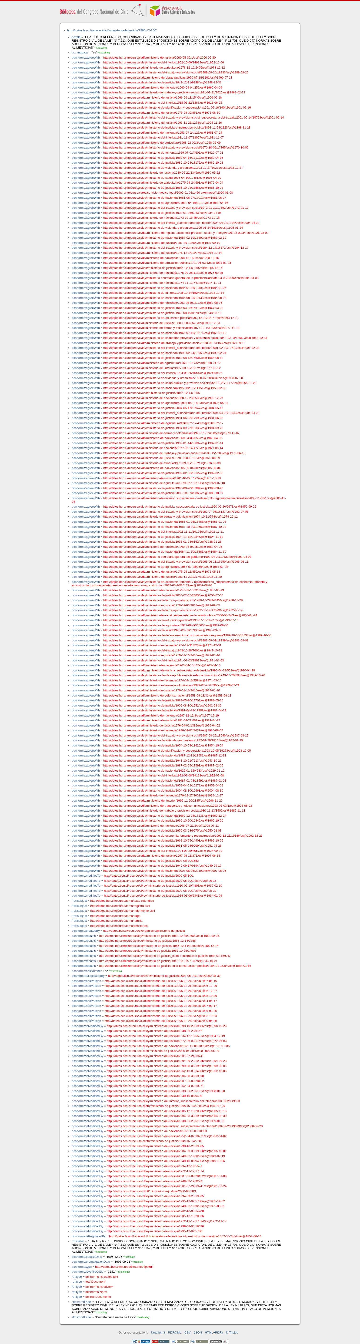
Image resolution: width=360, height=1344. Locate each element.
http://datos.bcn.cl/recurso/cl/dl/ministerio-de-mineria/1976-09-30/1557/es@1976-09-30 (161, 463)
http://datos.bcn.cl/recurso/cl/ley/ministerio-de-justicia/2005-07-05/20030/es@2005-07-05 (163, 595)
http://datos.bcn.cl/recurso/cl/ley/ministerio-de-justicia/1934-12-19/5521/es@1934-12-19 (166, 1036)
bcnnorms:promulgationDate (91, 1261)
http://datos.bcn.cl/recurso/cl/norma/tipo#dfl (124, 1266)
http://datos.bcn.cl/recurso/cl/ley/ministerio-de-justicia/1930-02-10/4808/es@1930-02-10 (163, 885)
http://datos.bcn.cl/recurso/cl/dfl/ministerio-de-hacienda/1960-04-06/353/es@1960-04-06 (162, 438)
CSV (187, 1332)
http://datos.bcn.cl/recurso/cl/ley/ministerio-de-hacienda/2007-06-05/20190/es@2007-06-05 (164, 870)
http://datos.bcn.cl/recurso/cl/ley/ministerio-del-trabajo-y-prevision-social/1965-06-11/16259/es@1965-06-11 (175, 561)
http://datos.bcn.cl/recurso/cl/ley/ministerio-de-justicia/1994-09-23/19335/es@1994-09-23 (163, 428)
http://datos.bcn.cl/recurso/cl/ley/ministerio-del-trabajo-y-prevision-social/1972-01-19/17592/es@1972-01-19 (175, 207)
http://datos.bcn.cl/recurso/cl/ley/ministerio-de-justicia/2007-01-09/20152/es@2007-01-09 (167, 1176)
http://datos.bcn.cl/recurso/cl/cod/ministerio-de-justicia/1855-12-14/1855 (151, 393)
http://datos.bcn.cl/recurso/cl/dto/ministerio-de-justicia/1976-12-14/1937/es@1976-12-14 (162, 252)
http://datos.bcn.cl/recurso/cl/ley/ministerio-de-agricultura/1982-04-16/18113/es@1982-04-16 (165, 203)
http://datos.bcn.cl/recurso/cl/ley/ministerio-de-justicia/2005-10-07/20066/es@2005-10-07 (163, 493)
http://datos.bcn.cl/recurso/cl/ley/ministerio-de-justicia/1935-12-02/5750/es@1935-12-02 (166, 1201)
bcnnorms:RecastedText (101, 1276)
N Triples (232, 1332)
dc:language (80, 52)
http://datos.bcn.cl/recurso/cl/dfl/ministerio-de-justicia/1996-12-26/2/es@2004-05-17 (160, 1001)
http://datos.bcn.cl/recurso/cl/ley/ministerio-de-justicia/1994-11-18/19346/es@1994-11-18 (163, 536)
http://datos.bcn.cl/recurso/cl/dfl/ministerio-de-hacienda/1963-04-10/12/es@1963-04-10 (161, 665)
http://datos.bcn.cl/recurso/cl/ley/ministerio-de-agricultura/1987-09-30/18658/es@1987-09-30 (165, 625)
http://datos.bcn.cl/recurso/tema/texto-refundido (122, 900)
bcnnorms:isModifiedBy (87, 1026)
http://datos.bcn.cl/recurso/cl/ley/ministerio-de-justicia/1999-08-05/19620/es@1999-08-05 (167, 1066)
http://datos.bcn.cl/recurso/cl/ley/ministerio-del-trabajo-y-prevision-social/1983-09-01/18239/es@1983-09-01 (175, 640)
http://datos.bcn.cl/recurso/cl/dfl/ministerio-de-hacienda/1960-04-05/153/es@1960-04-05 (162, 546)
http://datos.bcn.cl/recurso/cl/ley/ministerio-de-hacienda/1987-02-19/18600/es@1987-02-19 (164, 237)
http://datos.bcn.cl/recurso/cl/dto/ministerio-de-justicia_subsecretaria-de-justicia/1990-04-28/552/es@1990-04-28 (179, 670)
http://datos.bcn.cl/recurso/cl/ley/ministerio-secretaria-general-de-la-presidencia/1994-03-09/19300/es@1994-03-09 (180, 278)
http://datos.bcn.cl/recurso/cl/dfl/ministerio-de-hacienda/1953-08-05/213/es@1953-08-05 (162, 302)
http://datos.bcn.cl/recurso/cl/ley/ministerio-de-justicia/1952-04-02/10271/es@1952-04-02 (163, 785)
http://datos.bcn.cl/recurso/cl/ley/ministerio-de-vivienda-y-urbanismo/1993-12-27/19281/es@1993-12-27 (173, 167)
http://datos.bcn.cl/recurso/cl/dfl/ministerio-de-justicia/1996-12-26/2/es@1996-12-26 (160, 985)
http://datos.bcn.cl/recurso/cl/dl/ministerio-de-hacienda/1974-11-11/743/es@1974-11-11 (162, 282)
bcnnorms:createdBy (86, 930)
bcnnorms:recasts (84, 936)
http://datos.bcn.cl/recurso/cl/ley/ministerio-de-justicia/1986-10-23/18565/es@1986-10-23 (163, 187)
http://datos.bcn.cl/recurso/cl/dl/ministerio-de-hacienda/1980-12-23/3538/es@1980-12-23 (163, 398)
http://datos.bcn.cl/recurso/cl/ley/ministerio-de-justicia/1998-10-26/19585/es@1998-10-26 (167, 1026)
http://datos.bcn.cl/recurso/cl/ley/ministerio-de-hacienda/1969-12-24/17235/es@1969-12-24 (164, 815)
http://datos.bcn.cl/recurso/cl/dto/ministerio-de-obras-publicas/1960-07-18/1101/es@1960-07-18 (167, 77)
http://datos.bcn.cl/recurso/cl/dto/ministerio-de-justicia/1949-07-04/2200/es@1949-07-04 (166, 1106)
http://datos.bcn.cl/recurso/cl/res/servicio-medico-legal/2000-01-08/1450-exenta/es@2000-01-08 (168, 192)
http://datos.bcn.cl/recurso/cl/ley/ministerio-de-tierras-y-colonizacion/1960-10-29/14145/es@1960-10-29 (173, 600)
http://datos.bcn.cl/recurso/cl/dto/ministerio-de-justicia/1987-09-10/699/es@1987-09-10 (161, 242)
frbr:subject (79, 900)
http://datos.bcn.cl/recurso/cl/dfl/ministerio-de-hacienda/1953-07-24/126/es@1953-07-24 (162, 132)
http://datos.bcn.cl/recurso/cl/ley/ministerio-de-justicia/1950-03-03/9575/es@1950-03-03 (162, 830)
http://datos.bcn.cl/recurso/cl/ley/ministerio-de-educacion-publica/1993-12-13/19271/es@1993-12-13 (170, 318)
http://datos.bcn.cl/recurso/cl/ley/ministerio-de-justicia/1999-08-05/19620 (155, 1226)
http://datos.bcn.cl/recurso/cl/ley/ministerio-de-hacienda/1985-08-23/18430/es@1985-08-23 (164, 298)
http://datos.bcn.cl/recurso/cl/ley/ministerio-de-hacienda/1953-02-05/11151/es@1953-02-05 (164, 388)
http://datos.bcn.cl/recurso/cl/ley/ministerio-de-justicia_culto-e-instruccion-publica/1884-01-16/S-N (164, 956)
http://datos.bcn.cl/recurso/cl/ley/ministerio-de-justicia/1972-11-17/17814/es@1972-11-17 (167, 1221)
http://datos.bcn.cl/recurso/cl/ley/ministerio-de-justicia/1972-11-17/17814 (155, 1171)
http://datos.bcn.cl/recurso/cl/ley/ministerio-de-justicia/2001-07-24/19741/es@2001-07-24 (167, 1186)
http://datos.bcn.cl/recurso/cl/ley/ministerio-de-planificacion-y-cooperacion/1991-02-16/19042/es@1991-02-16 (177, 107)
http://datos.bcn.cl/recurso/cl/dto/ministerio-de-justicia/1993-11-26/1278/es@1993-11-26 (162, 122)
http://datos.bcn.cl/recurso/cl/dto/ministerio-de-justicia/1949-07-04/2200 (155, 1141)
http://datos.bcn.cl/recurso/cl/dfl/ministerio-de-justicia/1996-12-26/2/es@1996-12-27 (160, 991)
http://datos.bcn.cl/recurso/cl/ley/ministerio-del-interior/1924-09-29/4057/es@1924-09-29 (162, 850)
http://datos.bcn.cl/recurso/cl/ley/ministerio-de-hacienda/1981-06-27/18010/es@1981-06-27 (164, 197)
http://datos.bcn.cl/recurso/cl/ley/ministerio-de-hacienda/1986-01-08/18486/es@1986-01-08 (164, 521)
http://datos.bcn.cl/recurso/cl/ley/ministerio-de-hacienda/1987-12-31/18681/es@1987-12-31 (164, 755)
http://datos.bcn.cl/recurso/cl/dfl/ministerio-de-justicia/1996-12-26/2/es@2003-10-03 (160, 1016)
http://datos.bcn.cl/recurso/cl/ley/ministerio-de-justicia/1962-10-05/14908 (148, 950)
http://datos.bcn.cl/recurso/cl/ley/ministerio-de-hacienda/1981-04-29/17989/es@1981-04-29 (164, 710)
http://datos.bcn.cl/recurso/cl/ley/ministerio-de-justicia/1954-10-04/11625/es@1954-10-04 (163, 745)
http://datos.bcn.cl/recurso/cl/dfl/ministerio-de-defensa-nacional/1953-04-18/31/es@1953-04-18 (167, 695)
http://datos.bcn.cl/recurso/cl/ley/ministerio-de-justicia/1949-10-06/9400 (154, 1096)
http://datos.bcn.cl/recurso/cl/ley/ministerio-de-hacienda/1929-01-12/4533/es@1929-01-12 (163, 770)
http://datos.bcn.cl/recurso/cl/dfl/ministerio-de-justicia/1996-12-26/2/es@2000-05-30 (160, 1021)
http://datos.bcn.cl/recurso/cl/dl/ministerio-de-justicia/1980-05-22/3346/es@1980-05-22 (161, 172)
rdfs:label (78, 1241)
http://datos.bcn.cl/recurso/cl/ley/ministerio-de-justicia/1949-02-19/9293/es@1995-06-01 (166, 1206)
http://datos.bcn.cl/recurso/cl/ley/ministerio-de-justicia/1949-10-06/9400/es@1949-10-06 (166, 1161)
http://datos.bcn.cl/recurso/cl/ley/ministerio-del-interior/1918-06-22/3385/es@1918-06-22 (162, 102)
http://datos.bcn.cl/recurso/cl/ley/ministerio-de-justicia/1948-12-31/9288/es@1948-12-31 (162, 82)
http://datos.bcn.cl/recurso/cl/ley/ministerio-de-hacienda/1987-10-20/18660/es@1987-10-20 (164, 526)
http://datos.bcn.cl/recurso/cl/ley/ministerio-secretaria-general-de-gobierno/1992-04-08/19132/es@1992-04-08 (177, 556)
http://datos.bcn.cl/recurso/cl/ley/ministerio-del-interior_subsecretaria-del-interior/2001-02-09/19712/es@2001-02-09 (181, 348)
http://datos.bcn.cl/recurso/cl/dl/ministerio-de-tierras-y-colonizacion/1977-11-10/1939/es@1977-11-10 (171, 328)
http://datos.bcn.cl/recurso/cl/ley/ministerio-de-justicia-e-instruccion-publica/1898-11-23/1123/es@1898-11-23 (176, 127)
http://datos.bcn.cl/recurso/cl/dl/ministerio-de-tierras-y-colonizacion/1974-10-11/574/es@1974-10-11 (170, 516)
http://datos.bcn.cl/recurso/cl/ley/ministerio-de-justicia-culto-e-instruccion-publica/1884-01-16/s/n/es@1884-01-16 (175, 966)
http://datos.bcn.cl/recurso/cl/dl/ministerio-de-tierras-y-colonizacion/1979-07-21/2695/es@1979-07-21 (171, 685)
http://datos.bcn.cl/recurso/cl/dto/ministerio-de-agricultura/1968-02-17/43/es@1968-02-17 (163, 423)
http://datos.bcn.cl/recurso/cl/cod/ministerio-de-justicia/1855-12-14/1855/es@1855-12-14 (162, 268)
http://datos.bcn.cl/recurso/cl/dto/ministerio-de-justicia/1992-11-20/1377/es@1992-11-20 (162, 576)
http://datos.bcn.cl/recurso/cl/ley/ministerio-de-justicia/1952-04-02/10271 (155, 1086)
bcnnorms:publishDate (87, 1256)
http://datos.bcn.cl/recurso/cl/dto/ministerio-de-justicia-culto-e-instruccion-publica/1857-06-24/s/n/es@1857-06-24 (185, 1236)
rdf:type (77, 1276)
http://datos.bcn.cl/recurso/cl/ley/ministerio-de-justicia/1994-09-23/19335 (155, 1196)
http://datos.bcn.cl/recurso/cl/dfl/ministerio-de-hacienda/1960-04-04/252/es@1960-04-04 (162, 87)
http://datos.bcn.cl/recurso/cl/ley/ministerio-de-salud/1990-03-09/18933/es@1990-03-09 (162, 630)
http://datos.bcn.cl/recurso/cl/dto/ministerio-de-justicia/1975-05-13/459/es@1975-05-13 (161, 571)
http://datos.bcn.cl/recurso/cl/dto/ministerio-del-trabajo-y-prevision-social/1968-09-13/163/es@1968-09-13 (174, 343)
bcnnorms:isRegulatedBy (89, 1236)
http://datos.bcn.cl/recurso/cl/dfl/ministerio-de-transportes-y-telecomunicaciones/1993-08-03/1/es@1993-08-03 (177, 805)
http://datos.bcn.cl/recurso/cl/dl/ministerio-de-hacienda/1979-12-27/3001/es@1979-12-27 (163, 795)
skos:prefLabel (81, 1302)
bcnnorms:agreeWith (86, 57)
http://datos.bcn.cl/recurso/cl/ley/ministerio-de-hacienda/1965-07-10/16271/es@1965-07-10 (164, 333)
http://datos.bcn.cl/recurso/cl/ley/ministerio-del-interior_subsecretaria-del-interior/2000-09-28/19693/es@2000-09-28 (185, 1126)
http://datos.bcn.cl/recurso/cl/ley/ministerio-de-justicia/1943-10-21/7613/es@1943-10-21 (162, 760)
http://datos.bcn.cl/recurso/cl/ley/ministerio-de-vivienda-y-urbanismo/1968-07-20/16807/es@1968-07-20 (173, 378)
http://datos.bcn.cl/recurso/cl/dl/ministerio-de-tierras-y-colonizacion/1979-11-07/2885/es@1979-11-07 (171, 433)
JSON (198, 1332)
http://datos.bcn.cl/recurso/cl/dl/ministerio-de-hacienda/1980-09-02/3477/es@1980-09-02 (163, 730)
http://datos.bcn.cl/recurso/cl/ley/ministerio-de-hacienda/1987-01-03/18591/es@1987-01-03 (164, 780)
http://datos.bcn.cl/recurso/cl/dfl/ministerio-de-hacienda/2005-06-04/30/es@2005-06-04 (161, 468)
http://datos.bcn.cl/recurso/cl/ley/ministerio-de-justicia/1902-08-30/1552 (151, 860)
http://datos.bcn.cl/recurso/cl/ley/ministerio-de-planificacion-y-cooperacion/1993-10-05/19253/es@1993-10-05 (177, 750)
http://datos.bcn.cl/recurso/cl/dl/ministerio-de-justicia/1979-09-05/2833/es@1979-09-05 (161, 605)
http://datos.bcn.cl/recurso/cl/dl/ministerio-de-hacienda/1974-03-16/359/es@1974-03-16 (162, 680)
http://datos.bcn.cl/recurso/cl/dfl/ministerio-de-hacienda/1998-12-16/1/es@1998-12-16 (161, 258)
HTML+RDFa (214, 1332)
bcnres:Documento (98, 1296)
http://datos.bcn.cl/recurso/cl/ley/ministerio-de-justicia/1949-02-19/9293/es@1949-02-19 (166, 1156)
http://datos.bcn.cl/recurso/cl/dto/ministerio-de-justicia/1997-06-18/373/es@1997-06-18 (161, 855)
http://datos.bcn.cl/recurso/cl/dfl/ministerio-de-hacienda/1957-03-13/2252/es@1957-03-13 (163, 590)
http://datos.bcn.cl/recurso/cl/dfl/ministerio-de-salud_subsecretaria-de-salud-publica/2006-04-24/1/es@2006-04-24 (180, 615)
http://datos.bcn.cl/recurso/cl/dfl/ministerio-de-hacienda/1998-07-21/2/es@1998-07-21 (161, 825)
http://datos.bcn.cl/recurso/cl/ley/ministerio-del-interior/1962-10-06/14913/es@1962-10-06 (163, 62)
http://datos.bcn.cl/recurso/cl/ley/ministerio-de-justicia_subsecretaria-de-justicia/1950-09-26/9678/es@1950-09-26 (179, 506)
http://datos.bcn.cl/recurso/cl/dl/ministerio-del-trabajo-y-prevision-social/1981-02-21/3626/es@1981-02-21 (174, 92)
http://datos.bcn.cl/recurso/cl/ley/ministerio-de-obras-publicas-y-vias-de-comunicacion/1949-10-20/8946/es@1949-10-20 (184, 675)
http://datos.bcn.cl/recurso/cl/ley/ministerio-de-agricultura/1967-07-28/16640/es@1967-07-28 (165, 566)
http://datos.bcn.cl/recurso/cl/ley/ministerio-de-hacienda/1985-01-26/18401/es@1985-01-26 (164, 288)
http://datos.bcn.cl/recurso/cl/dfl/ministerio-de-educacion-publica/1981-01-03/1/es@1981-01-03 (167, 262)
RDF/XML (174, 1332)
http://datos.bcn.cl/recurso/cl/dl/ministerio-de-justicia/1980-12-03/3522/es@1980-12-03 (161, 323)
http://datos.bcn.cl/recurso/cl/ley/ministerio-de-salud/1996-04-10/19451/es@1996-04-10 (162, 177)
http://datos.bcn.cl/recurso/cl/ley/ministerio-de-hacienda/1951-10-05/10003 (157, 1131)
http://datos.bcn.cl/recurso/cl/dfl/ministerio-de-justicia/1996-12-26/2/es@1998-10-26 (160, 995)
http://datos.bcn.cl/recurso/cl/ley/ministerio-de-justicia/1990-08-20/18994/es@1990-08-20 (163, 488)
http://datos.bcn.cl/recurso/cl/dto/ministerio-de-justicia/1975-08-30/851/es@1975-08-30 (161, 112)
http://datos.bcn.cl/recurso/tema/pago (115, 916)
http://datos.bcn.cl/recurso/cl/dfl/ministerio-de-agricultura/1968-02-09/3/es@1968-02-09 (161, 142)
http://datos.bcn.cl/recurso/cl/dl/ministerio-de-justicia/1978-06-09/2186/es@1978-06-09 (161, 458)
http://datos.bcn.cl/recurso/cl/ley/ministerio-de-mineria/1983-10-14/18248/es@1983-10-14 (163, 292)
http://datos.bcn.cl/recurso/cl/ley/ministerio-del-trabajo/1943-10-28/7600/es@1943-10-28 (162, 650)
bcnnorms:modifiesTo (86, 875)
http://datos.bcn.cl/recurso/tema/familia (116, 920)
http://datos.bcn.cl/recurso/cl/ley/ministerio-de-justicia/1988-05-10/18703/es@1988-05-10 (163, 700)
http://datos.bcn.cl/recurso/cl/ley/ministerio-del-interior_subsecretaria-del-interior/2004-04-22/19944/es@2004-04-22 (181, 223)
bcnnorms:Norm (96, 1292)
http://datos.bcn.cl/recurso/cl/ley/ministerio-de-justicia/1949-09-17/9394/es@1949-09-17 (162, 865)
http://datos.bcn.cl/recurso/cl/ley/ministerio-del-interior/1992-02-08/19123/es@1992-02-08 (163, 775)
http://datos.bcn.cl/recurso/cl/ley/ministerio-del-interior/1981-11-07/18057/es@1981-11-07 (163, 137)
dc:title (76, 37)
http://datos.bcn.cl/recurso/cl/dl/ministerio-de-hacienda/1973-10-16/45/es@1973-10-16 (161, 217)
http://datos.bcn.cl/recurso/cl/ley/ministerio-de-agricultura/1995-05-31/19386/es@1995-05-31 (165, 403)
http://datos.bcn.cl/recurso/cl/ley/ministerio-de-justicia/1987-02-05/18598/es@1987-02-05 (163, 765)
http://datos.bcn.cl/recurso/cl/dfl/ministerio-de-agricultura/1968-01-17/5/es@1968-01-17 (161, 363)
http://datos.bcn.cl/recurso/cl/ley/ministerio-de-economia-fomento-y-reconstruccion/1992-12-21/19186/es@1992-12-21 (182, 835)
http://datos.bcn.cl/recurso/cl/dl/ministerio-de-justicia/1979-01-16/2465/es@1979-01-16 (161, 655)
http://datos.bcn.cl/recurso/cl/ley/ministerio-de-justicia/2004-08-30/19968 (155, 1076)
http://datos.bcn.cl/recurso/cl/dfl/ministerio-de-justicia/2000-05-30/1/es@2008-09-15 (160, 880)
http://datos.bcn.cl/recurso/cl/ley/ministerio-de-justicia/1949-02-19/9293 (154, 1181)
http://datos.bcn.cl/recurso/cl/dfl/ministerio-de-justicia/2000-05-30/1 (148, 875)
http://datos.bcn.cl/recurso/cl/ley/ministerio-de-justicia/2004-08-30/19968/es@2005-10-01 (167, 1151)
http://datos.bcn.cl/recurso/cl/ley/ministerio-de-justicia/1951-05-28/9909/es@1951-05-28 (162, 845)
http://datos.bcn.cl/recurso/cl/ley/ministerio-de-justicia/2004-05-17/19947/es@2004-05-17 (163, 408)
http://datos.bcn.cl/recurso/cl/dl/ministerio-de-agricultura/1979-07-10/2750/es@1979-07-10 (164, 483)
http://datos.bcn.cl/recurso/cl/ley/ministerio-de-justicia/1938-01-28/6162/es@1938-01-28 (162, 541)
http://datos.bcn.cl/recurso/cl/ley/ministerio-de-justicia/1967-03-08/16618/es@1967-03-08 (163, 308)
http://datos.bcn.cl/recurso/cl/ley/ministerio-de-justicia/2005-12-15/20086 (155, 1216)
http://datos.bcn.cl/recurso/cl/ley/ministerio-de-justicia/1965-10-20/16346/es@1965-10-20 (163, 820)
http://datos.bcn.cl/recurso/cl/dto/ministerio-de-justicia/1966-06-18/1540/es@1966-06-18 (162, 97)
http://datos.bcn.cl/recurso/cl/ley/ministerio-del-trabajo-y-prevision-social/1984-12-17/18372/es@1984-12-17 (175, 247)
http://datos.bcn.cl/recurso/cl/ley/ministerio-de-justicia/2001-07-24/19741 (155, 1056)
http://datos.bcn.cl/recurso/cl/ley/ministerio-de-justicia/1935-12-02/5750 (154, 1231)
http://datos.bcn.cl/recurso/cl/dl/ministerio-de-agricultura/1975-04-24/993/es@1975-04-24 (163, 182)
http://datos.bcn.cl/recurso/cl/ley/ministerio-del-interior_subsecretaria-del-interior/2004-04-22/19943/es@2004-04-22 (181, 413)
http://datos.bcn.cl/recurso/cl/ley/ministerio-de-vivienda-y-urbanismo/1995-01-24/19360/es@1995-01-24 (173, 227)
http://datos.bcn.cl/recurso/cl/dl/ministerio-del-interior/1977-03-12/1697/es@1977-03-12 (161, 368)
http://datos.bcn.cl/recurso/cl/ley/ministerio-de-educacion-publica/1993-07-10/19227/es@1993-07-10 (170, 620)
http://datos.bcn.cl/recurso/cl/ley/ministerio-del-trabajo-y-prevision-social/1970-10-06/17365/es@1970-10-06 (175, 147)
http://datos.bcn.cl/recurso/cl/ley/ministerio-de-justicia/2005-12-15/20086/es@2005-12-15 (167, 1111)
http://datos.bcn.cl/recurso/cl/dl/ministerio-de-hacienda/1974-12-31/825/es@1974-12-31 (162, 645)
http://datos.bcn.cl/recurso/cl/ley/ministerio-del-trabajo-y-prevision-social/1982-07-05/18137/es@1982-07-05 (175, 511)
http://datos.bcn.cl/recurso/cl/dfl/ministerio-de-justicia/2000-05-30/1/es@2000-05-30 (159, 57)
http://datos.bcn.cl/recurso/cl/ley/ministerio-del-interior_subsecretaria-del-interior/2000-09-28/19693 (173, 1101)
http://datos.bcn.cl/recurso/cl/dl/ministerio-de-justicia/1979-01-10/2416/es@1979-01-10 (161, 690)
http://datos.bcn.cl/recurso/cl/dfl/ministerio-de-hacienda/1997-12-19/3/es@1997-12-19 (161, 715)
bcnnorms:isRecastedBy (88, 975)
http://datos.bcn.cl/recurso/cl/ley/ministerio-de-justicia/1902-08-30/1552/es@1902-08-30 (162, 705)
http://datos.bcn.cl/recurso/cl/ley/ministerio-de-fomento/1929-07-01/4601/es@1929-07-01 (163, 152)
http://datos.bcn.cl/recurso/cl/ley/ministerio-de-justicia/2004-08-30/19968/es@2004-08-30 (163, 790)
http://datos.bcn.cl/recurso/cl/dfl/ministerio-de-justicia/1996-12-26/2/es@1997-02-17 (160, 1005)
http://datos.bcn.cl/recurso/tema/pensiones (118, 926)
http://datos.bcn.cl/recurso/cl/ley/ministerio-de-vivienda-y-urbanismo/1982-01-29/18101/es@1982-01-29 (173, 740)
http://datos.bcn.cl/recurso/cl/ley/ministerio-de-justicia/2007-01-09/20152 (155, 1081)
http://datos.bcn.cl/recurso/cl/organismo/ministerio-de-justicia (144, 930)
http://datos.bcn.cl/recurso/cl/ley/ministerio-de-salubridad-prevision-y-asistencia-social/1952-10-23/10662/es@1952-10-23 (185, 338)
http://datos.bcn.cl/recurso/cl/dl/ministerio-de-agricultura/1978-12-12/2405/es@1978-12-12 (164, 67)
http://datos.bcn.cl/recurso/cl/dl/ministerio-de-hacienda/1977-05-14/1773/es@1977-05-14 (163, 448)
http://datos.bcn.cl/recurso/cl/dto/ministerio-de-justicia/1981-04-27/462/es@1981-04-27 (161, 720)
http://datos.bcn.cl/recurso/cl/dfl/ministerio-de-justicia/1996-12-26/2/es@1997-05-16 (160, 981)
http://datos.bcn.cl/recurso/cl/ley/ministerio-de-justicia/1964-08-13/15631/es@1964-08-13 (163, 358)
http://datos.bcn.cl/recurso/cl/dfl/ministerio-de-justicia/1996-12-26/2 (112, 30)
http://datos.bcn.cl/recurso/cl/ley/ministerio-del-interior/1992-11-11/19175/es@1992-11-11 (163, 531)
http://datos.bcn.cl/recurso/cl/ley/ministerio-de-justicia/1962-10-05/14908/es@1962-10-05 (163, 840)
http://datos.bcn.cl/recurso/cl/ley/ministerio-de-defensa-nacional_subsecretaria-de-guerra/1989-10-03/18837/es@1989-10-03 (187, 635)
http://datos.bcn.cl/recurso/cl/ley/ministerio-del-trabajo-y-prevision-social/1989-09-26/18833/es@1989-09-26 (175, 72)
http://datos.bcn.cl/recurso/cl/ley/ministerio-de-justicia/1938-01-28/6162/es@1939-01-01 (166, 1121)
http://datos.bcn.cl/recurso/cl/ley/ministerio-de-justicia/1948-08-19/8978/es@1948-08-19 (162, 313)
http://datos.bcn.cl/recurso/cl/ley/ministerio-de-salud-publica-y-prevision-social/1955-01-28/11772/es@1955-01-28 (179, 383)
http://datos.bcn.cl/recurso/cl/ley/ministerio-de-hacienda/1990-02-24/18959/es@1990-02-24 (164, 353)
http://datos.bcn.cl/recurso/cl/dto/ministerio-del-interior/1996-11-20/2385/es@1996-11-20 (162, 800)
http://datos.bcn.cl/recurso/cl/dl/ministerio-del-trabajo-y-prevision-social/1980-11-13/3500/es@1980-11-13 (174, 810)
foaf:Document (95, 1281)
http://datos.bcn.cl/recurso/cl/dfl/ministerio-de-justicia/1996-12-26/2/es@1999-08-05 (160, 1011)
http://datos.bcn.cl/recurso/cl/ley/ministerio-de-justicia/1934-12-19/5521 (154, 1166)
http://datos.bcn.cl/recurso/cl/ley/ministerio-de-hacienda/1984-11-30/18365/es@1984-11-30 (164, 551)
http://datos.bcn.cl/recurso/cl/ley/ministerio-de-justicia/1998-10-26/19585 (155, 1146)
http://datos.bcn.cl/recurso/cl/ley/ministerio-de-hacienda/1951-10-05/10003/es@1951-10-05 (168, 1046)
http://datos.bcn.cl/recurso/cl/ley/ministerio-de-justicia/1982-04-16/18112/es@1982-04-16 (163, 157)
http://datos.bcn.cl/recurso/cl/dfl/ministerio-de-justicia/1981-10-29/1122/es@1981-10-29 (162, 478)
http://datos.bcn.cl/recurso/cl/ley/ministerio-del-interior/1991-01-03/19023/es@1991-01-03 (163, 660)
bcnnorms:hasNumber (87, 971)
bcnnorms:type (82, 1266)
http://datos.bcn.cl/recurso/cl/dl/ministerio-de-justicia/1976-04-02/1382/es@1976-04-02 (161, 725)
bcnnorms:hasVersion (86, 981)
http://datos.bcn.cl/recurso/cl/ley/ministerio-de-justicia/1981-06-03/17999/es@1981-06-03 (163, 418)
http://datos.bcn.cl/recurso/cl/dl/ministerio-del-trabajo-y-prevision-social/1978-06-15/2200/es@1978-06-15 (174, 453)
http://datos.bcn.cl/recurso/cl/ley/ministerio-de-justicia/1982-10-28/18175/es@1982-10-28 (163, 162)
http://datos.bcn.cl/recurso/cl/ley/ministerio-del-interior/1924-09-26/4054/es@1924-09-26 (162, 373)
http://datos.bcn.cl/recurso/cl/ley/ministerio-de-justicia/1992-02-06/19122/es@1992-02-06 (163, 473)
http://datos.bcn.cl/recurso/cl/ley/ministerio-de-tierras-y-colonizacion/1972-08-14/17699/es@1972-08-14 (173, 610)
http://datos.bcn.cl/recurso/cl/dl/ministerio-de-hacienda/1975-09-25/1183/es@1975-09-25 (163, 272)
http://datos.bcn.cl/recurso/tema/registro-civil (120, 906)
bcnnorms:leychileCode (87, 1271)
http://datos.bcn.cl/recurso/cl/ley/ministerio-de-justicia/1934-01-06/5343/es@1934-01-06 (162, 213)
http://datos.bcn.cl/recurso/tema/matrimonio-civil (122, 910)
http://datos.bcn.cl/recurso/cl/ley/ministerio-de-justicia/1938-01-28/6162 (154, 1031)
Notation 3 (158, 1332)
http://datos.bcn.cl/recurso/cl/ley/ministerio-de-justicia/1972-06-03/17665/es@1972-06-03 (167, 1041)
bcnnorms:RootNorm (99, 1286)
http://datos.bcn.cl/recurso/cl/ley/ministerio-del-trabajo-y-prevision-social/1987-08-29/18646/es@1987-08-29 (175, 735)
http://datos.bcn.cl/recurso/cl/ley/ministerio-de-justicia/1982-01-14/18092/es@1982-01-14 (163, 443)
